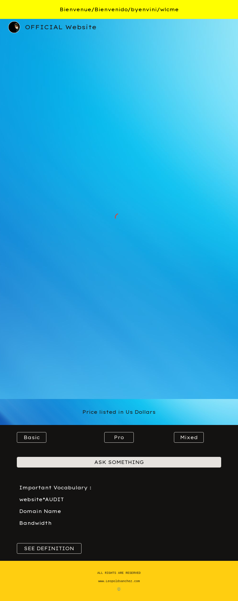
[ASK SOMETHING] (119, 462)
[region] (119, 9)
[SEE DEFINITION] (49, 548)
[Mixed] (188, 437)
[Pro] (119, 437)
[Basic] (31, 437)
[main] (119, 412)
